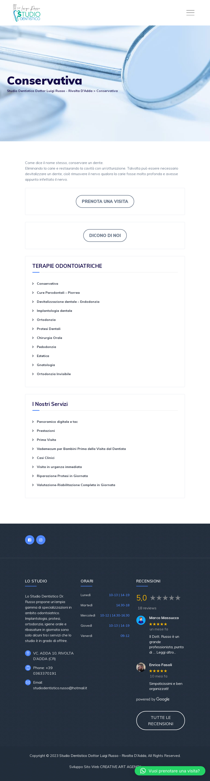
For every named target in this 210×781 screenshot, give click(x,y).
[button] (170, 770)
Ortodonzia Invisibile (54, 374)
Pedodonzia (46, 347)
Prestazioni (46, 431)
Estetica (43, 356)
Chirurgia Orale (49, 338)
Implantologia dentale (54, 311)
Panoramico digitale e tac (57, 422)
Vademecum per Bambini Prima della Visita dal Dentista (82, 449)
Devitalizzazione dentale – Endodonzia (68, 302)
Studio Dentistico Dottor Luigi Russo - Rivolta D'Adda (102, 755)
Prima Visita (46, 440)
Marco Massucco (164, 618)
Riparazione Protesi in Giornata (62, 476)
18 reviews (147, 608)
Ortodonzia (46, 320)
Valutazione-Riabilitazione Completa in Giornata (76, 485)
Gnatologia (46, 365)
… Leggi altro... (164, 652)
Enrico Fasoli (160, 665)
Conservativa (47, 283)
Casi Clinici (45, 458)
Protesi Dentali (48, 329)
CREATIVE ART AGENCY (120, 767)
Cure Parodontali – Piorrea (58, 293)
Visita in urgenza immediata (59, 467)
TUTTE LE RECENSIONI (160, 720)
